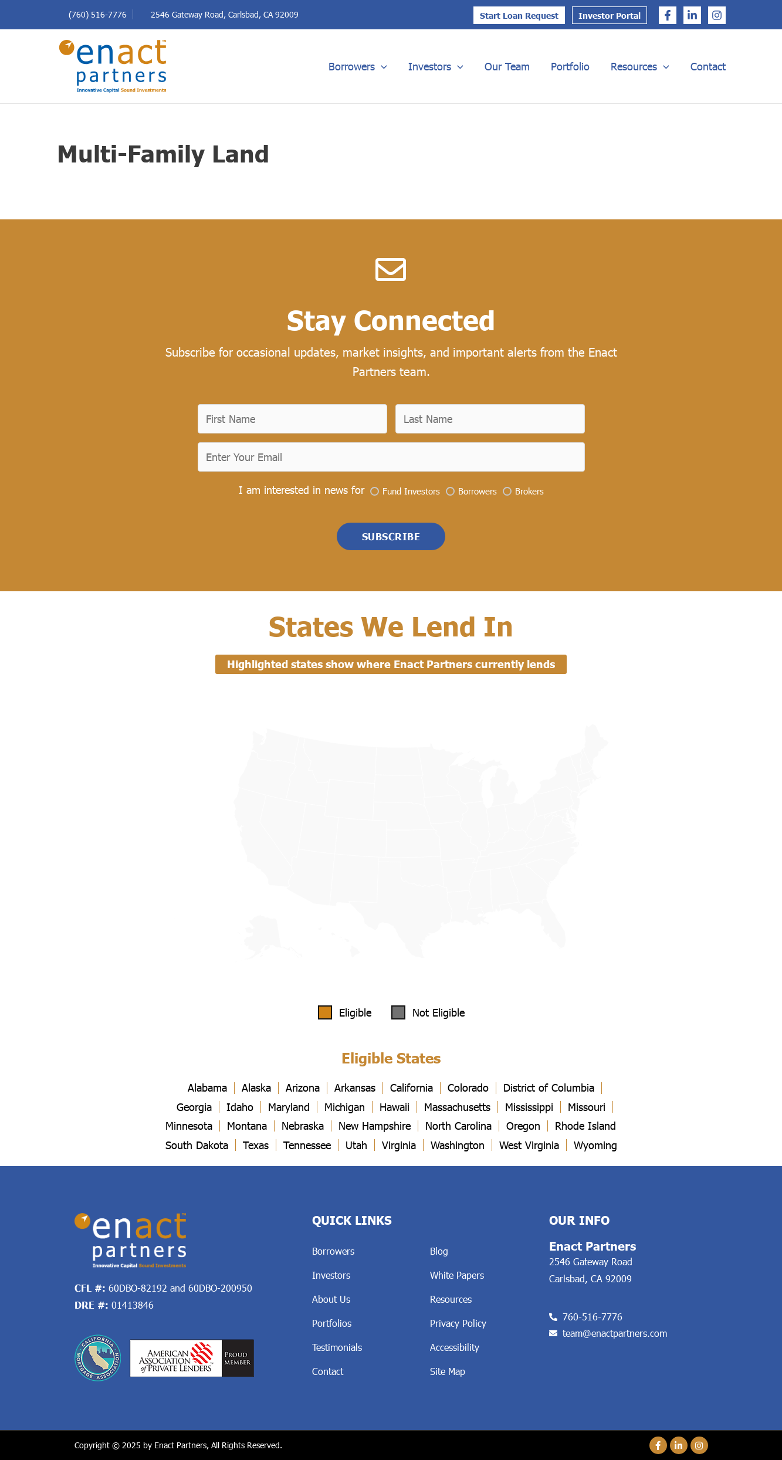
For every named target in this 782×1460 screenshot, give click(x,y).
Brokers (529, 490)
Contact (708, 66)
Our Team (507, 66)
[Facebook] (667, 15)
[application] (381, 66)
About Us (331, 1299)
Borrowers (358, 66)
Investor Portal (609, 16)
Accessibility (454, 1347)
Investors (435, 66)
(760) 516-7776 (98, 14)
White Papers (457, 1275)
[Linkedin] (692, 15)
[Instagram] (717, 15)
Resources (640, 66)
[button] (391, 536)
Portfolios (331, 1323)
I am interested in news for (301, 489)
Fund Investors (411, 490)
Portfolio (570, 66)
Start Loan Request (519, 16)
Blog (439, 1250)
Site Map (447, 1371)
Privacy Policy (458, 1323)
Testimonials (337, 1347)
